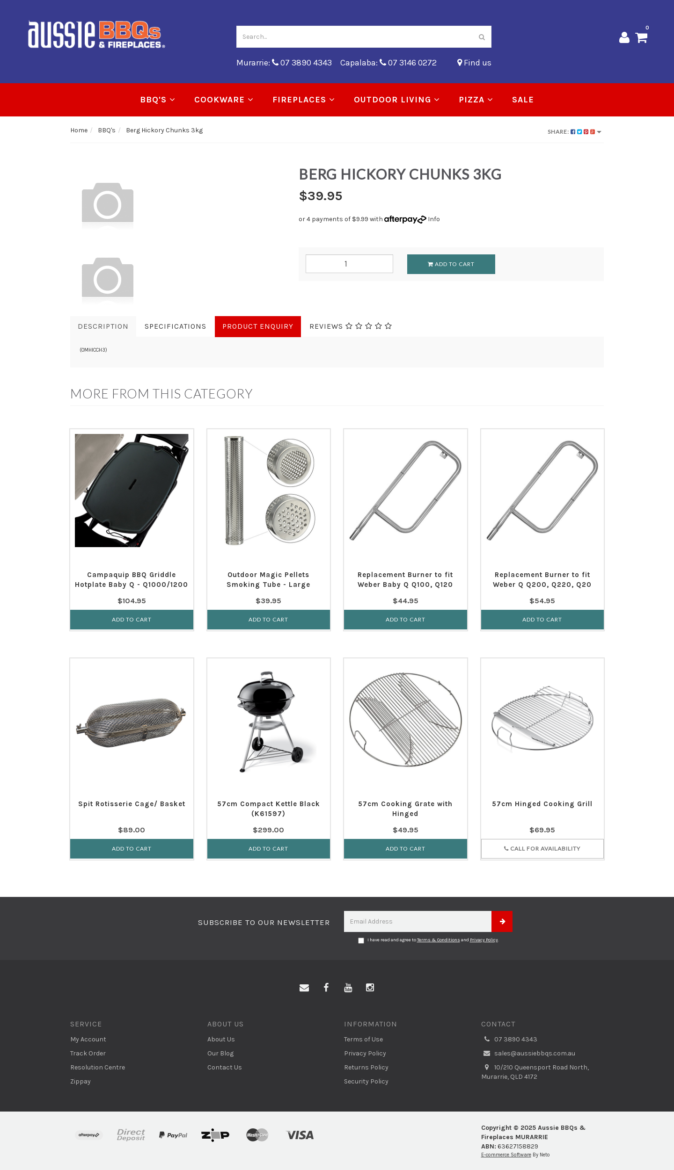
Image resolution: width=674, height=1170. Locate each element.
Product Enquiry (257, 326)
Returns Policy (366, 1067)
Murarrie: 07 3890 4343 (284, 63)
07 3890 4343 (509, 1039)
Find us (474, 63)
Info (434, 219)
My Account (88, 1039)
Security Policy (366, 1081)
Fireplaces (303, 99)
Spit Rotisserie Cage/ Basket (131, 804)
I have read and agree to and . (428, 940)
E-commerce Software (506, 1155)
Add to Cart (451, 263)
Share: (574, 131)
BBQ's (158, 99)
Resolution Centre (97, 1067)
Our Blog (220, 1053)
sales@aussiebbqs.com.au (528, 1053)
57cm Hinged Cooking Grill (542, 804)
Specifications (175, 326)
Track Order (88, 1053)
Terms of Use (363, 1039)
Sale (523, 99)
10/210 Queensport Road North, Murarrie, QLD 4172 (535, 1072)
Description (103, 326)
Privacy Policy (484, 940)
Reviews (350, 326)
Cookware (224, 99)
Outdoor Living (397, 99)
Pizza (476, 99)
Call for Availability (542, 848)
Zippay (80, 1081)
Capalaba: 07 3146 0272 (388, 63)
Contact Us (224, 1067)
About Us (221, 1039)
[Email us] (304, 988)
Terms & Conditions (438, 940)
